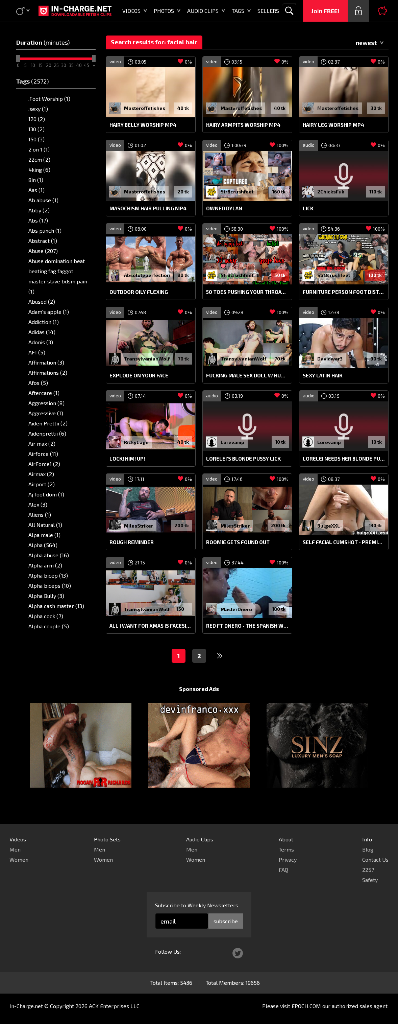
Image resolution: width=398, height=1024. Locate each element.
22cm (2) (39, 159)
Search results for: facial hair (154, 42)
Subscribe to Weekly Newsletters (196, 905)
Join (325, 11)
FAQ (283, 869)
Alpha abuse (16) (48, 555)
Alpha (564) (42, 545)
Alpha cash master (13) (56, 606)
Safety (370, 880)
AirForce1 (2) (44, 464)
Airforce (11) (43, 453)
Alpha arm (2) (45, 565)
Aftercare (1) (43, 393)
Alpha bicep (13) (48, 575)
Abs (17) (38, 220)
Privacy (288, 859)
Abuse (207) (43, 251)
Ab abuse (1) (43, 200)
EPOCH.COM (306, 1006)
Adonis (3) (40, 342)
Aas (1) (36, 190)
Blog (367, 849)
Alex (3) (37, 504)
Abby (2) (39, 210)
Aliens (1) (39, 514)
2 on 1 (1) (39, 149)
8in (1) (35, 180)
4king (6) (39, 169)
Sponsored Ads (199, 701)
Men (15, 849)
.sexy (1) (38, 109)
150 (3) (36, 139)
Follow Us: (168, 951)
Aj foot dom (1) (46, 494)
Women (18, 859)
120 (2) (36, 119)
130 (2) (36, 129)
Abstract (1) (42, 240)
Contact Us (375, 859)
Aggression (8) (46, 403)
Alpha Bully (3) (46, 595)
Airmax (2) (41, 474)
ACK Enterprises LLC (114, 1006)
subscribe (226, 921)
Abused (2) (41, 301)
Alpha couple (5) (48, 626)
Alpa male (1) (44, 535)
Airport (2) (41, 484)
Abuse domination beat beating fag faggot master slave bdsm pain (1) (57, 276)
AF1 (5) (36, 352)
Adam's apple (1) (48, 311)
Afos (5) (38, 382)
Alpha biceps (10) (49, 585)
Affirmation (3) (46, 362)
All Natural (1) (45, 524)
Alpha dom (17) (46, 636)
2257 (368, 869)
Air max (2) (41, 443)
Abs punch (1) (44, 230)
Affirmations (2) (47, 372)
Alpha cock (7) (45, 616)
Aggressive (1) (45, 413)
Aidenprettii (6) (47, 433)
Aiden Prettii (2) (48, 423)
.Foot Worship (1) (49, 98)
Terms (286, 849)
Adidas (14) (41, 332)
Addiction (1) (43, 322)
